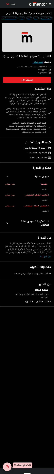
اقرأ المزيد (45, 256)
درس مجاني (10, 184)
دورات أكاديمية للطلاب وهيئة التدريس (25, 13)
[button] (27, 176)
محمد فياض (38, 61)
